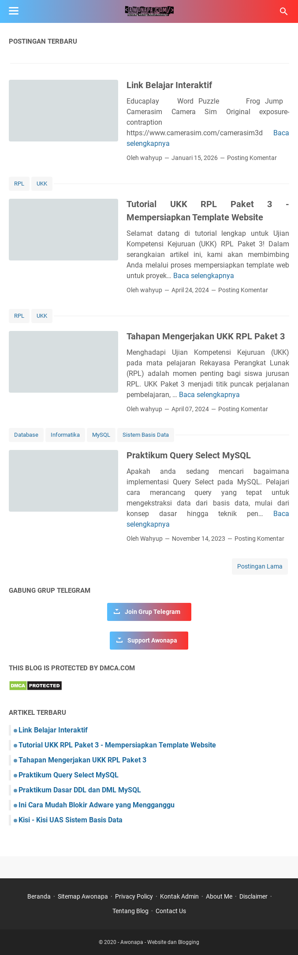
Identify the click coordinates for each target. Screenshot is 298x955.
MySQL (101, 434)
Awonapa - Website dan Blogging (159, 942)
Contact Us (171, 910)
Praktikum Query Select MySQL (189, 455)
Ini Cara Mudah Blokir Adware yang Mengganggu (97, 805)
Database (26, 434)
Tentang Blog (130, 910)
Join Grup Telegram (152, 611)
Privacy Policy (134, 896)
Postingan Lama (260, 566)
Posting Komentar (252, 157)
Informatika (65, 434)
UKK (42, 183)
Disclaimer (253, 896)
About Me (219, 896)
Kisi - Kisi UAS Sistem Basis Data (71, 820)
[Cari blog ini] (284, 11)
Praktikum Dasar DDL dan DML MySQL (80, 790)
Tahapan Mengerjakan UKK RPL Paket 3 (206, 336)
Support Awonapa (152, 640)
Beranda (39, 896)
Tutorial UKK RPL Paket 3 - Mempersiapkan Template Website (117, 745)
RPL (19, 183)
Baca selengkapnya (203, 275)
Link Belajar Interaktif (169, 85)
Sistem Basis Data (146, 434)
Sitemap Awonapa (83, 896)
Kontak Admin (179, 896)
